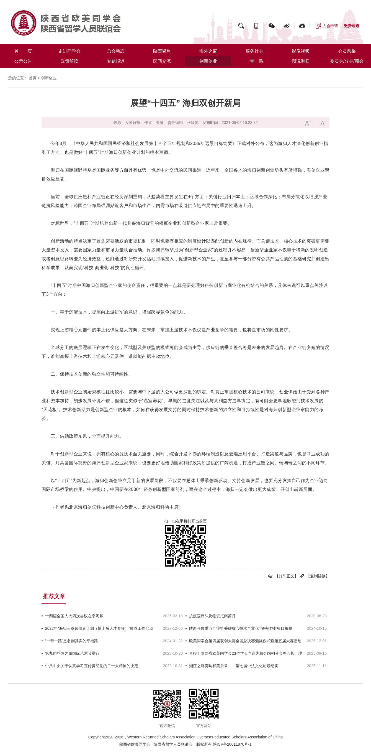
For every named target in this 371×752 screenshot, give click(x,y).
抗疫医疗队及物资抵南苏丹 (212, 616)
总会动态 (116, 51)
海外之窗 (208, 51)
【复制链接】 (317, 576)
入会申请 (330, 26)
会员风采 (347, 51)
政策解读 (69, 61)
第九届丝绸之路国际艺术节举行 (72, 653)
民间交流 (162, 61)
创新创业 (208, 61)
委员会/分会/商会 (347, 61)
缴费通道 (351, 26)
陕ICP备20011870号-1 (232, 744)
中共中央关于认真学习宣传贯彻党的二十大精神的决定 (91, 666)
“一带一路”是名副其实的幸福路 (71, 641)
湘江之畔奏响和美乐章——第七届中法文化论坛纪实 (233, 666)
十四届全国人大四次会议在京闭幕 (74, 616)
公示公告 (23, 61)
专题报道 (116, 61)
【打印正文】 (286, 576)
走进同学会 (69, 51)
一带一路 (254, 61)
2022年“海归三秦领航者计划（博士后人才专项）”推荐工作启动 (99, 628)
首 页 (23, 51)
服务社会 (254, 51)
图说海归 (301, 61)
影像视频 (301, 51)
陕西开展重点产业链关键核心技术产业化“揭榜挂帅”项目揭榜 (240, 628)
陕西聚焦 (162, 51)
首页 (33, 78)
